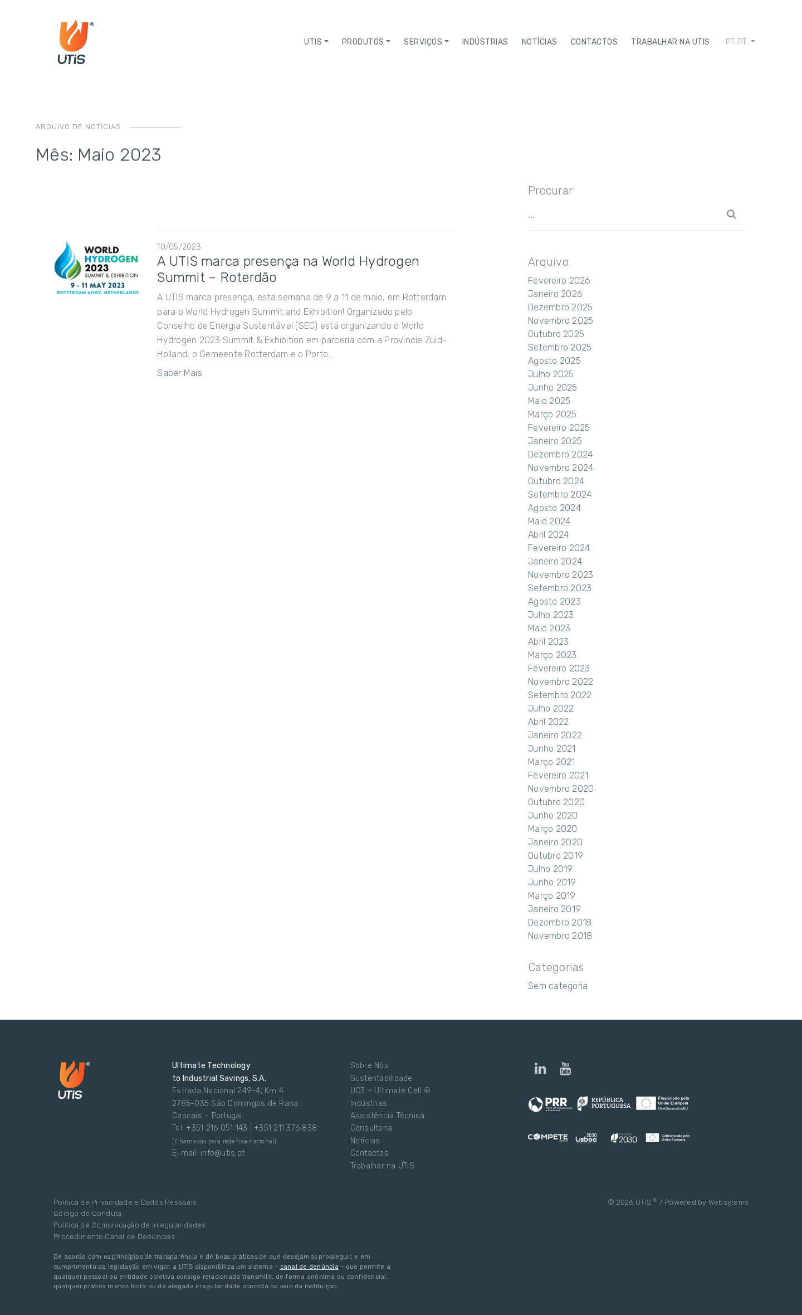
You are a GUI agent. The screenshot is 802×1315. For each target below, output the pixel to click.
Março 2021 (551, 762)
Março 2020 (553, 829)
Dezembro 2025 (560, 307)
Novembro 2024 (560, 467)
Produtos (363, 42)
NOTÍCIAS (540, 42)
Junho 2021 (552, 748)
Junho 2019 (552, 882)
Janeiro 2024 (555, 561)
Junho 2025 (553, 387)
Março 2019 (552, 895)
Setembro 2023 (559, 588)
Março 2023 (552, 655)
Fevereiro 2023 (559, 668)
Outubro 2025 (556, 334)
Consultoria (371, 1128)
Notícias (365, 1141)
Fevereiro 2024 (559, 548)
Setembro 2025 (559, 347)
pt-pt (737, 42)
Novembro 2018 (560, 936)
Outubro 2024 (556, 481)
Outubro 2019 (555, 855)
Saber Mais (179, 373)
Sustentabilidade (381, 1078)
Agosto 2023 (554, 601)
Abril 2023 (548, 641)
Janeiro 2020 (555, 842)
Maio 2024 (549, 521)
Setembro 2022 (559, 695)
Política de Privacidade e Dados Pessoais (125, 1202)
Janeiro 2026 (555, 294)
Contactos (594, 42)
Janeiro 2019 (554, 909)
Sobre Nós (369, 1065)
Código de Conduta (87, 1213)
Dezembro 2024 (560, 454)
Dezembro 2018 (559, 922)
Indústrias (485, 42)
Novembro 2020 (561, 788)
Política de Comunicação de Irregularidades (129, 1225)
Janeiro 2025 (555, 441)
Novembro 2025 (560, 320)
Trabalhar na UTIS (670, 42)
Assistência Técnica (387, 1116)
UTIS (313, 42)
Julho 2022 (551, 708)
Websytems (728, 1202)
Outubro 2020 (556, 802)
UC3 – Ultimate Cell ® (390, 1090)
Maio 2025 (549, 401)
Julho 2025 (551, 374)
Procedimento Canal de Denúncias (114, 1237)
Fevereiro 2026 (559, 280)
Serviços (423, 42)
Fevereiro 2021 (558, 775)
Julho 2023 (551, 615)
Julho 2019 (550, 869)
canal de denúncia (309, 1266)
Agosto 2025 (554, 360)
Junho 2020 (553, 815)
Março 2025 (552, 414)
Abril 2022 (548, 722)
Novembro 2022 (560, 681)
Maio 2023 (549, 628)
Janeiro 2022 (555, 735)
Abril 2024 (548, 534)
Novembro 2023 (560, 574)
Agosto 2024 (554, 508)
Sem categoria (558, 986)
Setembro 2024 (559, 494)
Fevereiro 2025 (559, 427)
